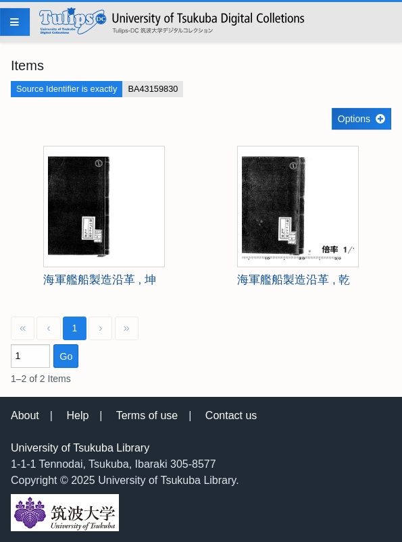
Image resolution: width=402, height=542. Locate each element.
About (25, 415)
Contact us (231, 415)
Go (65, 356)
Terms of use (147, 415)
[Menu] (15, 22)
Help (77, 415)
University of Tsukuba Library (80, 448)
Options (354, 118)
